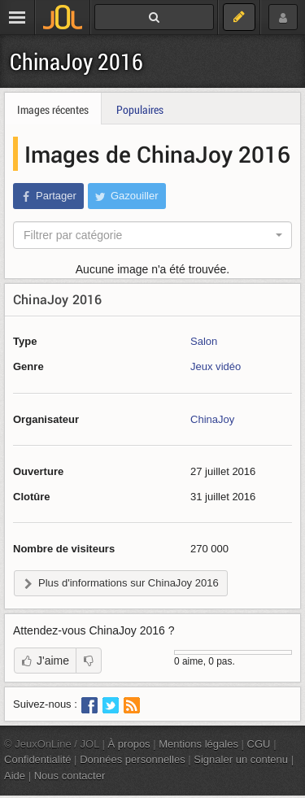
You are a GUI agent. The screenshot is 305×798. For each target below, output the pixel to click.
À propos (129, 744)
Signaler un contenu (241, 759)
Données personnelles (132, 759)
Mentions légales (198, 744)
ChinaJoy (212, 419)
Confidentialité (38, 759)
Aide (14, 776)
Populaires (139, 109)
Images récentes (53, 109)
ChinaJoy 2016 (76, 61)
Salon (203, 341)
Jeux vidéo (215, 366)
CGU (259, 744)
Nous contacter (70, 776)
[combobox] (152, 235)
